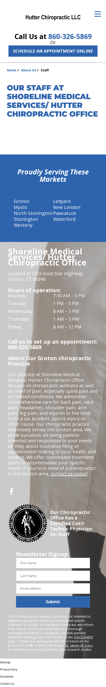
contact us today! (69, 474)
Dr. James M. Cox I (78, 645)
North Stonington (33, 213)
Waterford (64, 219)
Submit (53, 601)
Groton (22, 201)
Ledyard (62, 201)
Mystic (20, 207)
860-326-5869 (70, 36)
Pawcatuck (64, 213)
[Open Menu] (97, 14)
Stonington (26, 219)
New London (67, 207)
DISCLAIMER (83, 637)
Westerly (23, 225)
